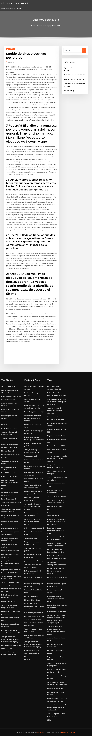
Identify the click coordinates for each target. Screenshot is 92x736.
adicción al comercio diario (15, 3)
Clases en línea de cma (55, 688)
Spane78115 (10, 49)
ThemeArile (64, 732)
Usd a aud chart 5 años (9, 428)
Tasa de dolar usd (30, 456)
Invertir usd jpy (69, 91)
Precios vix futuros (31, 596)
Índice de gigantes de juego (34, 412)
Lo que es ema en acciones (56, 611)
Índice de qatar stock (8, 499)
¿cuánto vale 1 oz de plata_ (33, 561)
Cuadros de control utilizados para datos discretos (54, 410)
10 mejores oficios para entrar (74, 75)
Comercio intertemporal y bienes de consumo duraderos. (56, 570)
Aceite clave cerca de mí (9, 528)
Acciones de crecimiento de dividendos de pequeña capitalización (57, 707)
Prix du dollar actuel (8, 601)
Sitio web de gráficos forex (33, 613)
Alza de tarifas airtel (8, 387)
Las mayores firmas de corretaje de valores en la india (56, 598)
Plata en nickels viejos (32, 600)
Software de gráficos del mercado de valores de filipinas (33, 418)
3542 (49, 720)
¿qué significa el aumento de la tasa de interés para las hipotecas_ (11, 563)
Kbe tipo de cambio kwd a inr (11, 489)
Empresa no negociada (9, 476)
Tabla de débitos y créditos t (57, 496)
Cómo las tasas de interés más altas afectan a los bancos (33, 521)
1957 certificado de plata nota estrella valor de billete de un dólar (34, 606)
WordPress (40, 732)
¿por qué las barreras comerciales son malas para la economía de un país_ (10, 639)
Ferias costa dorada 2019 (10, 551)
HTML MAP (72, 732)
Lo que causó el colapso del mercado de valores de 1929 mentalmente (57, 521)
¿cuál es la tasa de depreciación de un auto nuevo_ (9, 482)
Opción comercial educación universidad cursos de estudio (57, 458)
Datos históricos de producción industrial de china (55, 530)
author (11, 62)
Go (84, 50)
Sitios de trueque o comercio (74, 79)
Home (33, 26)
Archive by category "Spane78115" (49, 26)
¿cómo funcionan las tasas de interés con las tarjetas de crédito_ (56, 401)
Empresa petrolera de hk (56, 436)
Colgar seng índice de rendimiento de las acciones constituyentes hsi (11, 469)
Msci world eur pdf (7, 451)
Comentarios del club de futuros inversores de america (32, 506)
